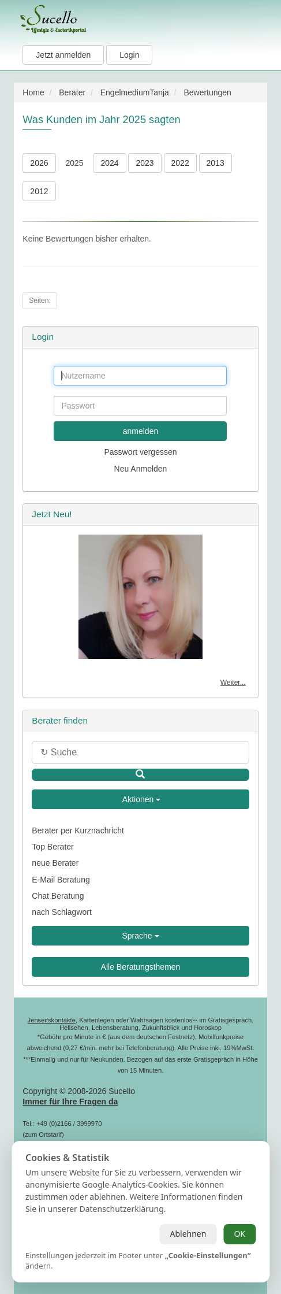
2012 (39, 191)
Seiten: (39, 300)
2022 (180, 163)
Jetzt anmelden (63, 55)
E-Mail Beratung (60, 879)
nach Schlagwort (62, 912)
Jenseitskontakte (52, 1020)
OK (239, 1233)
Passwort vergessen (140, 452)
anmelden (141, 431)
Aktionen (141, 799)
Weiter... (233, 682)
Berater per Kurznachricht (78, 830)
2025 (74, 163)
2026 (39, 163)
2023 (144, 163)
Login (129, 55)
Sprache (140, 935)
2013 (215, 163)
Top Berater (52, 846)
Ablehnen (188, 1233)
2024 (109, 163)
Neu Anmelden (140, 468)
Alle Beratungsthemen (141, 967)
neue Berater (55, 862)
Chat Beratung (58, 895)
